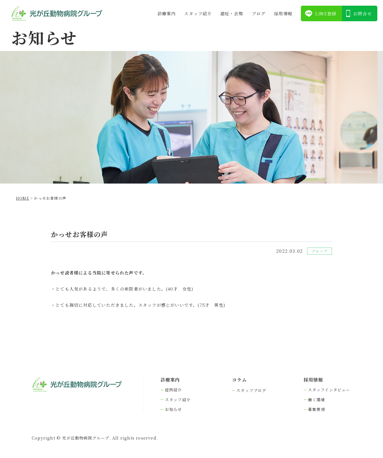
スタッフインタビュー (329, 390)
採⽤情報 (283, 13)
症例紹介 (173, 390)
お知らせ (173, 409)
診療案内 (167, 13)
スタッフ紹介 (198, 13)
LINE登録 (325, 13)
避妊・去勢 (231, 13)
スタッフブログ (251, 390)
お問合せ (362, 13)
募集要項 (316, 409)
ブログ (259, 13)
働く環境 (316, 399)
